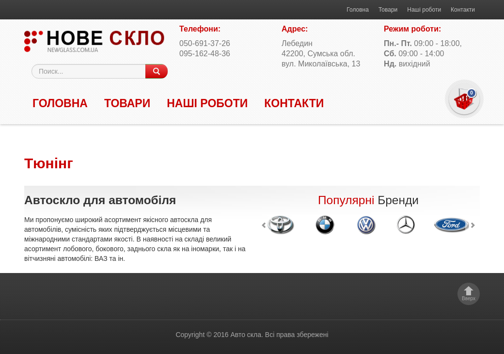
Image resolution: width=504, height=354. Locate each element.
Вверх (468, 298)
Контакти (463, 9)
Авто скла (245, 334)
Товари (387, 9)
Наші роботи (424, 9)
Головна (357, 9)
